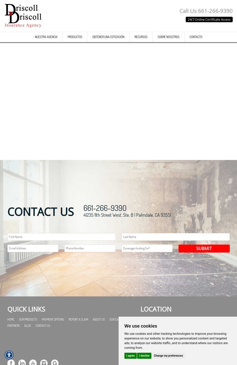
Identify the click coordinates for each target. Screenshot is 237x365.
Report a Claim (78, 346)
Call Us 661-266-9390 (206, 10)
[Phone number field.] (90, 275)
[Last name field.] (176, 264)
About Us (99, 346)
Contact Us (43, 352)
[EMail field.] (33, 275)
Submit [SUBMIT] (204, 275)
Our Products (28, 346)
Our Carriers (118, 346)
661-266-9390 (105, 235)
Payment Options (53, 346)
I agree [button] (130, 355)
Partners (13, 352)
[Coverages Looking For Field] (147, 275)
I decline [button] (144, 355)
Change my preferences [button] (168, 355)
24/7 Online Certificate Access (209, 19)
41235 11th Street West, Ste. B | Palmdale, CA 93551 (127, 242)
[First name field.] (61, 264)
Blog (27, 352)
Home (10, 346)
